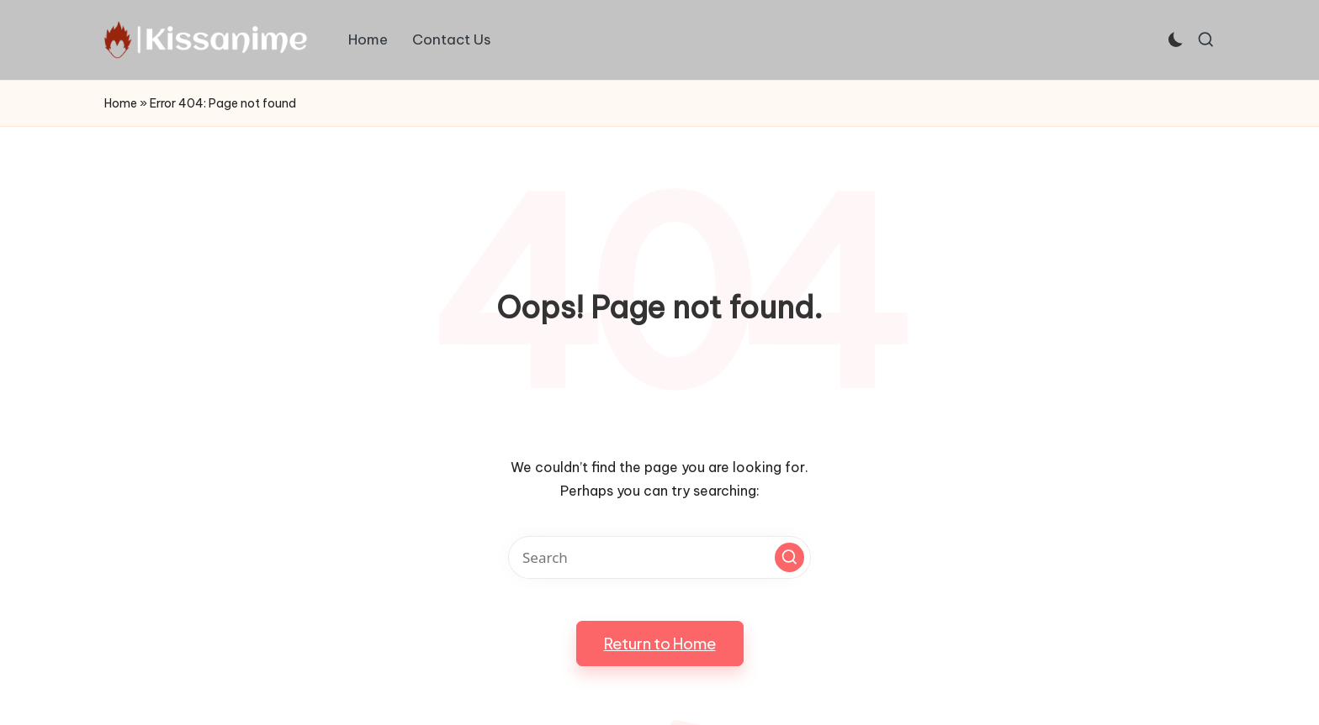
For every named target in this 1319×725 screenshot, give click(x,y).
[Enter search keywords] (659, 557)
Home (120, 103)
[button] (789, 557)
